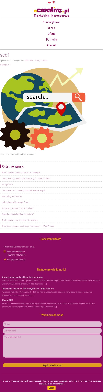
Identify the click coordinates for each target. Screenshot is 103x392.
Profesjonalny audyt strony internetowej (19, 220)
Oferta (51, 33)
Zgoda (51, 388)
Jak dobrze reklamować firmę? (16, 202)
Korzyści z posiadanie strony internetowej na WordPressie (28, 226)
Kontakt (51, 45)
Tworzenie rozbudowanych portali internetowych (23, 190)
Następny (5, 65)
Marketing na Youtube (12, 196)
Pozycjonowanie (41, 61)
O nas (51, 28)
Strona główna (51, 22)
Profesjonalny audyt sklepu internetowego (21, 172)
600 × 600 (29, 61)
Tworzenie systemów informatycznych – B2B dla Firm (26, 178)
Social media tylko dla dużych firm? (18, 214)
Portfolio (51, 39)
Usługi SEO (7, 184)
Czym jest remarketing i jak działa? (17, 208)
